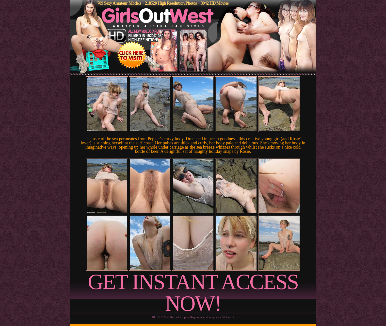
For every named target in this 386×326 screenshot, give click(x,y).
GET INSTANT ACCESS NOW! (193, 292)
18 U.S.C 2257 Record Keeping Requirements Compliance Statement (193, 317)
